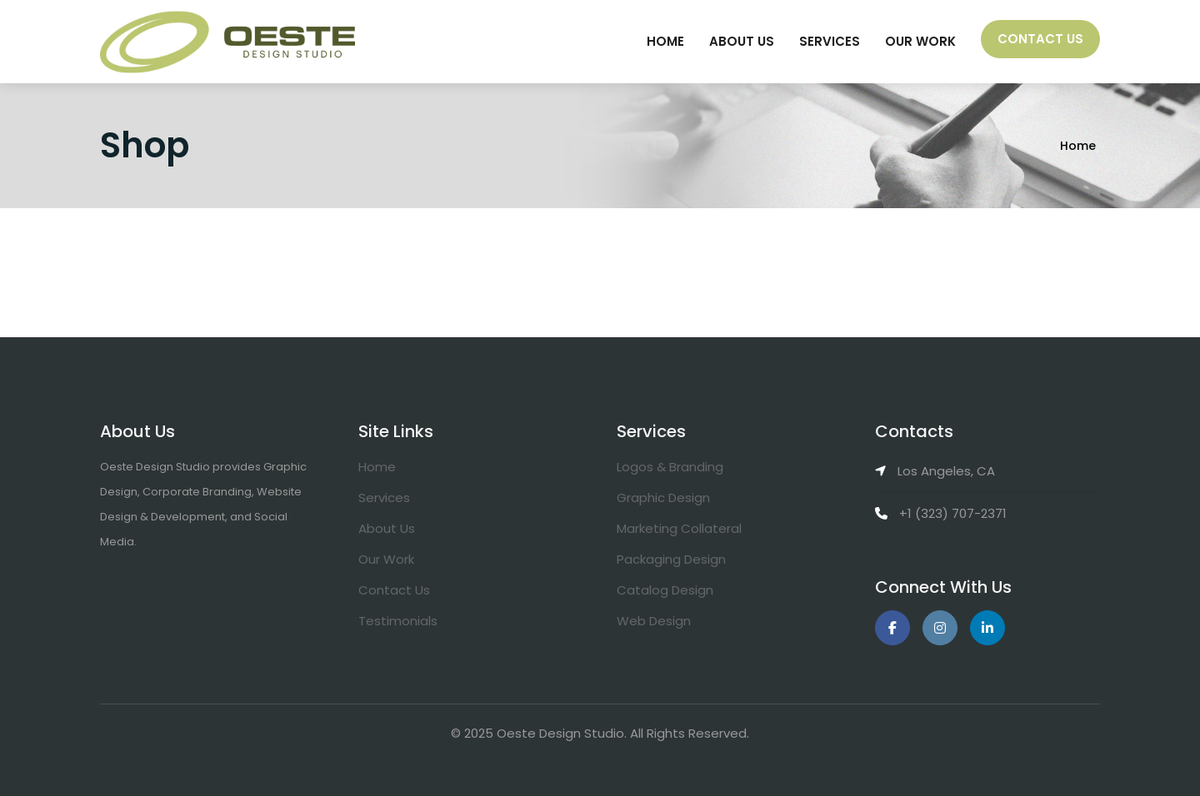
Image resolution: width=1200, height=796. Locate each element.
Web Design (654, 620)
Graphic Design (663, 497)
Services (829, 41)
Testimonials (398, 620)
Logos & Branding (670, 466)
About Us (741, 41)
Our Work (920, 41)
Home (665, 41)
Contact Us (1040, 38)
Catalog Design (665, 590)
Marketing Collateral (679, 528)
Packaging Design (671, 559)
